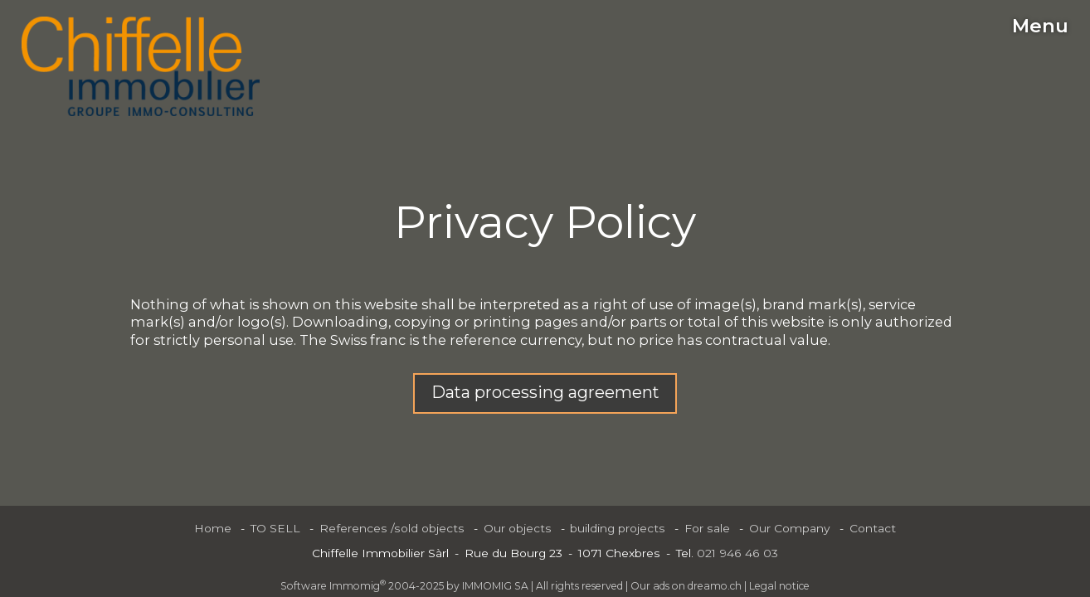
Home (212, 528)
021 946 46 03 (737, 553)
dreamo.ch (715, 586)
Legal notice (779, 586)
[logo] (141, 66)
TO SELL (275, 528)
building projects (617, 528)
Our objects (518, 528)
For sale (707, 528)
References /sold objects (392, 528)
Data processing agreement (545, 392)
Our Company (789, 528)
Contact (872, 528)
